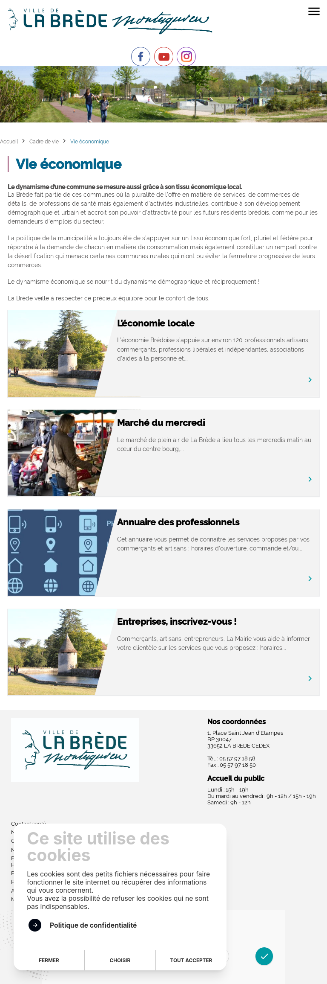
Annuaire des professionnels (178, 522)
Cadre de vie (44, 141)
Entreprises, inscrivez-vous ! (176, 621)
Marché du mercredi (161, 422)
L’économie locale (156, 323)
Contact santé (28, 824)
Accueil (9, 141)
